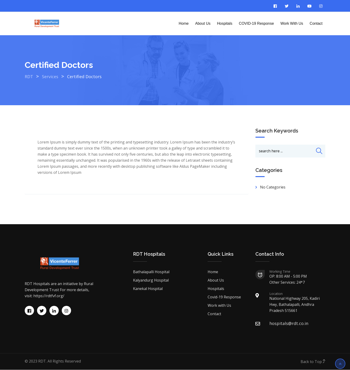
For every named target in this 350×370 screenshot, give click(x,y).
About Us (202, 23)
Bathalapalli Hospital (151, 272)
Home (184, 23)
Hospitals (224, 23)
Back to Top (313, 361)
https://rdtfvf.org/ (48, 296)
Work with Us (291, 23)
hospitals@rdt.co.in (288, 323)
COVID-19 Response (256, 23)
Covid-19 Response (224, 297)
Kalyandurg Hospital (151, 280)
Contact (316, 23)
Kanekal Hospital (148, 288)
